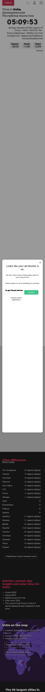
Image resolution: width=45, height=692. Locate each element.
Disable (31, 292)
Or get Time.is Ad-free (14, 290)
